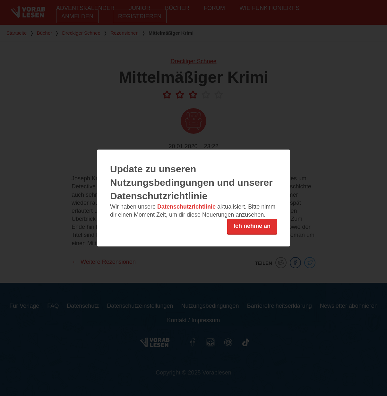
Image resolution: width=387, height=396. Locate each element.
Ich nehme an (252, 226)
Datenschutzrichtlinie (186, 206)
